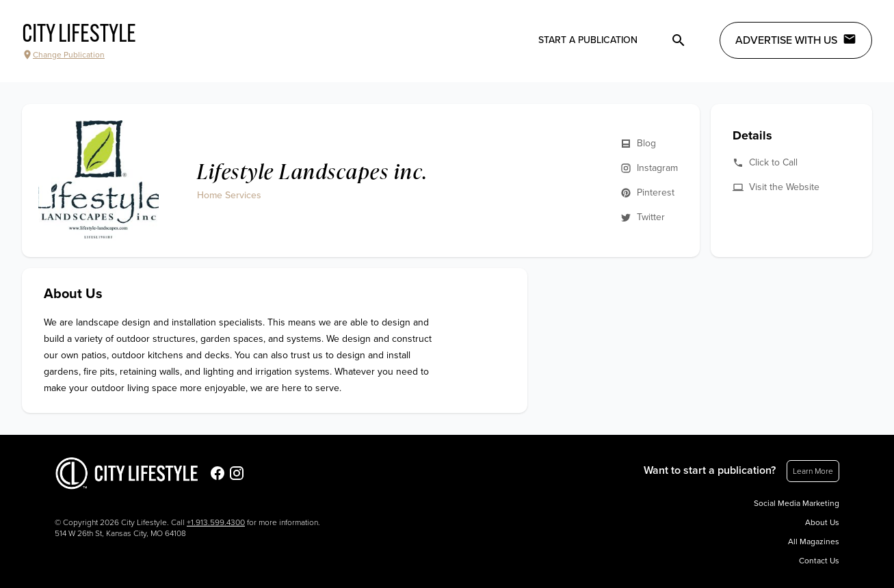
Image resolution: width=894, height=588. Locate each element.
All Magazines (813, 541)
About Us (822, 522)
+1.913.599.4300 (216, 522)
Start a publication (587, 40)
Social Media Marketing (796, 503)
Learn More (813, 471)
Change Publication (63, 54)
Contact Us (819, 560)
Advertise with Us (795, 39)
